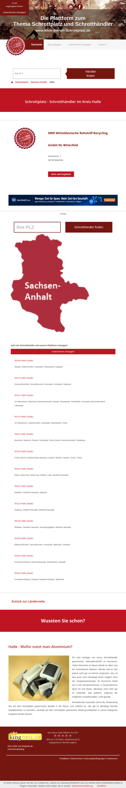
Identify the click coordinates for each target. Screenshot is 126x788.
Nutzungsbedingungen (94, 758)
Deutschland (19, 82)
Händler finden (90, 74)
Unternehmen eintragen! (63, 351)
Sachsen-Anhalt (39, 82)
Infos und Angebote (61, 174)
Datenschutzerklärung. (82, 786)
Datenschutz (76, 758)
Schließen (101, 786)
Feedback (64, 758)
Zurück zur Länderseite (28, 601)
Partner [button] (103, 44)
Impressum (112, 758)
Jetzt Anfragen (54, 44)
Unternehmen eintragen (80, 44)
